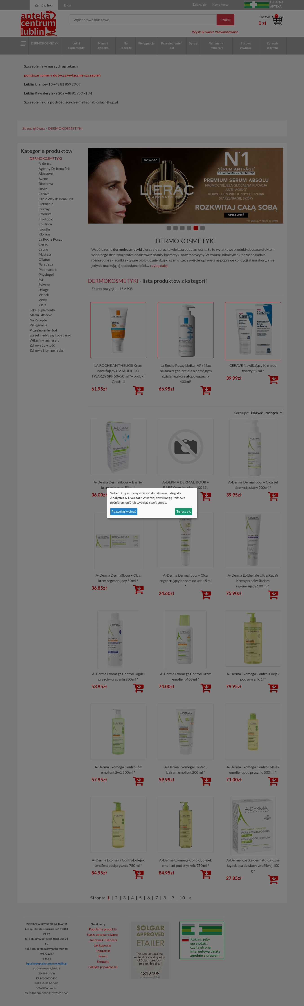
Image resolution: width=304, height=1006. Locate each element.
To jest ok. (183, 511)
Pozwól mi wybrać (124, 511)
